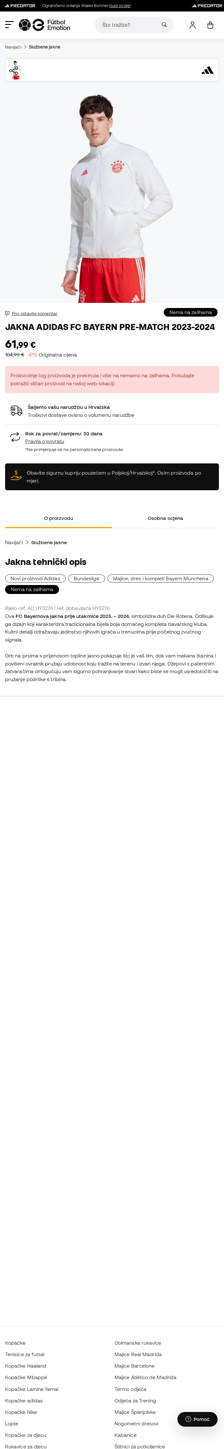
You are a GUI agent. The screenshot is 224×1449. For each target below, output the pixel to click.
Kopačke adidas (24, 1400)
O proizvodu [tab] (58, 518)
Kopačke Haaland (25, 1366)
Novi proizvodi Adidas (35, 578)
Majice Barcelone (134, 1366)
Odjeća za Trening (135, 1400)
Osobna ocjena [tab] (165, 518)
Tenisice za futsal (24, 1354)
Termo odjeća (130, 1389)
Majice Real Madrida (138, 1354)
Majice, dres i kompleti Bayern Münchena (160, 578)
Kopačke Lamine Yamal (32, 1389)
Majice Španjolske (135, 1412)
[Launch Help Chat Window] (197, 1419)
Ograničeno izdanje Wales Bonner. (69, 5)
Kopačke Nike (21, 1412)
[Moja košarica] (210, 25)
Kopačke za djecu (25, 1435)
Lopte (11, 1423)
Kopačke (15, 1343)
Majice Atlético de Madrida (145, 1377)
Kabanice (126, 1435)
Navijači (13, 46)
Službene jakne (44, 46)
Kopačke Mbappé (26, 1377)
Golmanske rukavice (138, 1343)
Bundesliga (87, 578)
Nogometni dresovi (136, 1423)
